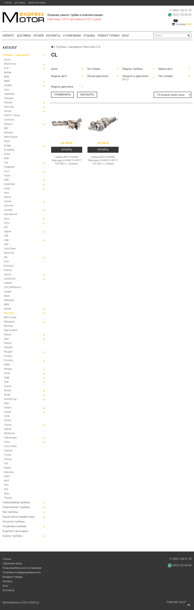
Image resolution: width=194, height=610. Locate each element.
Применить (62, 94)
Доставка (20, 2)
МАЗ (6, 480)
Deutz (7, 141)
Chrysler (8, 102)
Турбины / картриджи (16, 55)
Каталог (8, 35)
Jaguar (7, 231)
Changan (8, 98)
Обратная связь (37, 2)
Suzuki (7, 412)
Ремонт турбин (109, 35)
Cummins (9, 119)
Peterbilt (8, 347)
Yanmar (8, 450)
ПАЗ (6, 485)
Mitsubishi (9, 321)
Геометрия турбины (14, 526)
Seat (6, 381)
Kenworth (9, 253)
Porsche (8, 360)
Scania (7, 386)
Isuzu (7, 218)
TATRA (7, 420)
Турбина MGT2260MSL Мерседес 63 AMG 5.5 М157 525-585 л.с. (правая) (66, 160)
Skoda (7, 390)
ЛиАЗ (7, 476)
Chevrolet (9, 106)
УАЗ (6, 489)
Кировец (8, 472)
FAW (6, 158)
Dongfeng (9, 149)
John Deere (10, 248)
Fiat (6, 162)
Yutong (8, 459)
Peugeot (8, 351)
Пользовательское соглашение (22, 568)
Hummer (8, 205)
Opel (6, 338)
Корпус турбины (12, 535)
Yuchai (7, 454)
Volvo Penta (10, 446)
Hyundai (8, 210)
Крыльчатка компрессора (19, 516)
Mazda (7, 308)
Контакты (53, 35)
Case (6, 89)
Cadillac (8, 85)
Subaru (8, 407)
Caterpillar (9, 94)
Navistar (8, 326)
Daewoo (8, 124)
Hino (6, 192)
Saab (6, 377)
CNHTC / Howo (12, 115)
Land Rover (10, 278)
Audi (6, 68)
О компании (72, 35)
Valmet (7, 429)
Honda (7, 201)
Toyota (7, 424)
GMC (6, 179)
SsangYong (10, 399)
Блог (125, 35)
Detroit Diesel (10, 137)
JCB (6, 235)
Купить (66, 149)
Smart (7, 394)
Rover (7, 373)
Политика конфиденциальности (22, 572)
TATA (6, 416)
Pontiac (8, 356)
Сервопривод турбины (16, 502)
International (10, 214)
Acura (7, 59)
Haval (7, 188)
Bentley (7, 72)
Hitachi (7, 197)
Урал (6, 493)
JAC (6, 227)
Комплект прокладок (15, 531)
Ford (6, 171)
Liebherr (8, 283)
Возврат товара (12, 576)
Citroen (7, 111)
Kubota (8, 270)
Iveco (7, 222)
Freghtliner (9, 167)
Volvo (7, 442)
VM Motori (9, 433)
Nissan (7, 334)
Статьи (8, 2)
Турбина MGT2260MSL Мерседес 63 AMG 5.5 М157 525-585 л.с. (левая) (103, 160)
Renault (8, 369)
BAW (6, 76)
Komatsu (9, 265)
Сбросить (87, 94)
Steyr (6, 403)
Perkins (8, 343)
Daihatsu (8, 132)
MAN (6, 304)
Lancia (7, 274)
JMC (6, 244)
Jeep (6, 240)
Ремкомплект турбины (16, 507)
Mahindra (9, 300)
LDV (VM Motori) (12, 287)
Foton (7, 175)
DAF (6, 128)
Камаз (7, 467)
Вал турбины (10, 511)
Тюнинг (8, 497)
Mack (7, 296)
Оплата (38, 35)
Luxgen (7, 291)
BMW (7, 81)
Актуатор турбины (14, 521)
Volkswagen (10, 437)
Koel (6, 261)
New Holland (10, 330)
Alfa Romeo (10, 63)
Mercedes (9, 313)
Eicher (7, 154)
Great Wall (9, 184)
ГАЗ (6, 463)
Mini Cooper (10, 317)
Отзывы (89, 35)
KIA (5, 257)
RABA (7, 364)
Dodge (7, 145)
